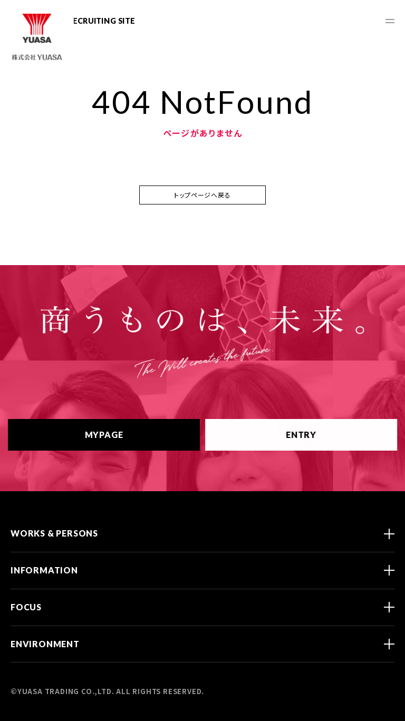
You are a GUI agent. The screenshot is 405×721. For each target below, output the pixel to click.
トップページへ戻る (202, 194)
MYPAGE (117, 435)
